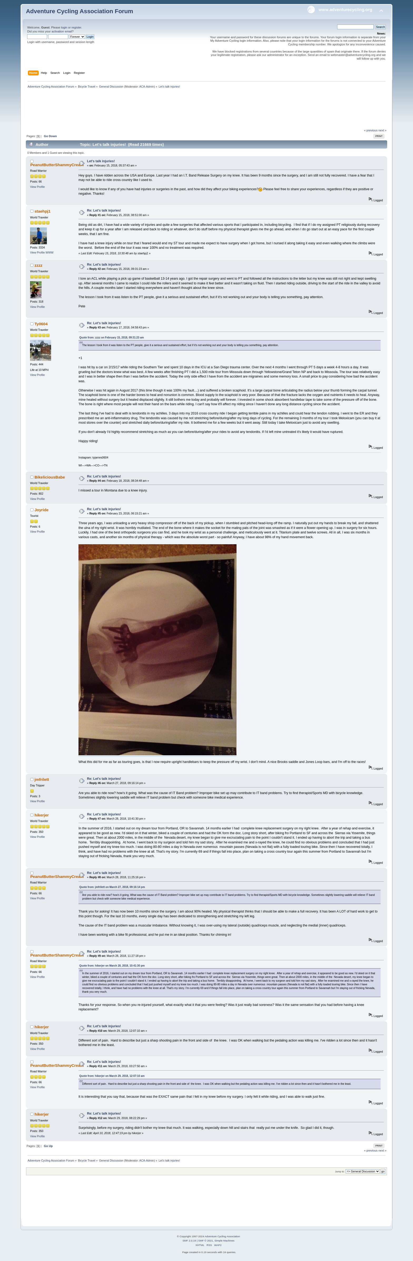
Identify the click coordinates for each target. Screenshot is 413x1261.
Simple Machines (224, 1240)
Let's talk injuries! (101, 161)
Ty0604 (41, 324)
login (64, 27)
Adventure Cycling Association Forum (79, 11)
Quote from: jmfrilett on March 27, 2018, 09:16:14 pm (112, 887)
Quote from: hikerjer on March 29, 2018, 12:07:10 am (112, 1075)
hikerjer (42, 815)
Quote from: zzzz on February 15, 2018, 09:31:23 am (111, 337)
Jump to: (340, 1171)
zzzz (38, 265)
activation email (62, 31)
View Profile (37, 186)
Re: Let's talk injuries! (104, 210)
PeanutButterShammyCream (57, 165)
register (76, 27)
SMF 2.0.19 (189, 1240)
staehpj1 (43, 211)
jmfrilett (42, 779)
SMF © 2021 (205, 1240)
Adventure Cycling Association (222, 1236)
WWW (49, 252)
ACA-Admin (146, 86)
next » (382, 130)
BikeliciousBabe (50, 477)
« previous (371, 130)
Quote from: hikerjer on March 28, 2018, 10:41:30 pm (112, 965)
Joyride (41, 510)
